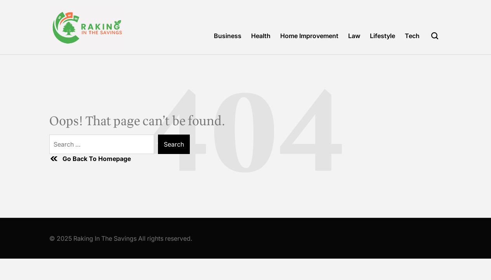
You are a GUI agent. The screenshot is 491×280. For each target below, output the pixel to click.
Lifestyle (382, 36)
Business (227, 36)
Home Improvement (309, 36)
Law (354, 36)
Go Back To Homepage (90, 158)
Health (261, 36)
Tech (412, 36)
